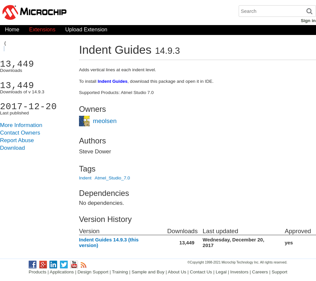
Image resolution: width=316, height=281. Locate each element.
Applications (62, 271)
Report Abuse (17, 140)
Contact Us (201, 271)
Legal (221, 271)
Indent (85, 177)
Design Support (93, 271)
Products (37, 271)
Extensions (42, 30)
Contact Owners (20, 133)
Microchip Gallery (66, 13)
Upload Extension (86, 30)
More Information (21, 125)
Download (12, 148)
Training (120, 271)
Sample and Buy (148, 271)
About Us (177, 271)
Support (279, 271)
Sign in (308, 20)
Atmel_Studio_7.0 (112, 177)
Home (12, 30)
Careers (260, 271)
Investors (239, 271)
